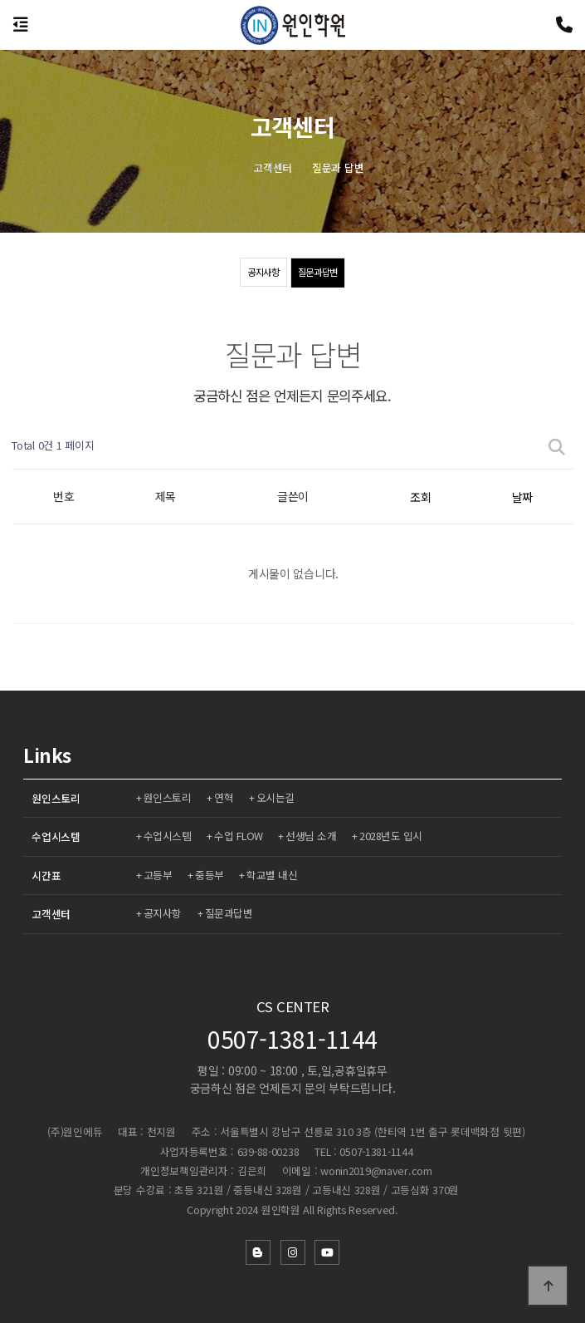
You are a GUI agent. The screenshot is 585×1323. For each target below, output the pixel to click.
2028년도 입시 (394, 835)
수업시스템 (56, 836)
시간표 (46, 875)
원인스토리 (56, 798)
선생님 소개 (313, 835)
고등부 (158, 875)
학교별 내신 (274, 875)
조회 (420, 497)
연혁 (225, 797)
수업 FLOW (240, 835)
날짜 (522, 497)
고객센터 (51, 914)
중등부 (211, 875)
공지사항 (261, 272)
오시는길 (278, 797)
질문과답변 (319, 272)
